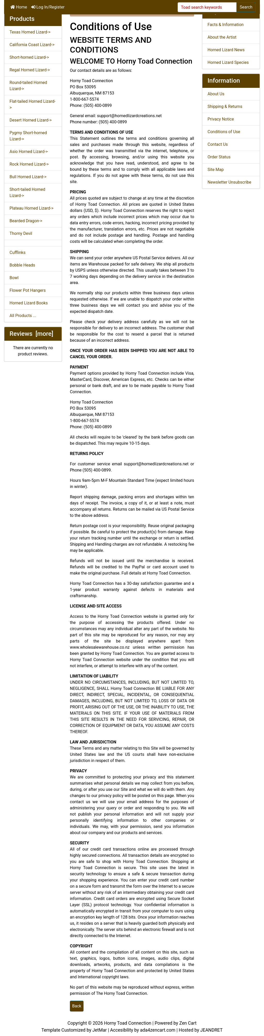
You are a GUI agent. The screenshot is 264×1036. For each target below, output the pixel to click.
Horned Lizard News (226, 49)
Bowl (14, 277)
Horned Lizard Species (228, 62)
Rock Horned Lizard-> (29, 164)
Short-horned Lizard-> (29, 57)
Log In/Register (47, 7)
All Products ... (23, 315)
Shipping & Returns (225, 106)
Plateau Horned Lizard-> (31, 208)
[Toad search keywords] (207, 7)
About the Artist (222, 37)
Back (76, 1006)
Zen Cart (187, 1023)
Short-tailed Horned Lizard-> (27, 192)
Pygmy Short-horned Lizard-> (28, 135)
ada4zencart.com (157, 1030)
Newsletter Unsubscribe (229, 182)
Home (18, 7)
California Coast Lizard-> (32, 44)
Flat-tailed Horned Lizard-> (32, 104)
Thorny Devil (21, 233)
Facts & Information (226, 24)
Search (246, 7)
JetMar (99, 1030)
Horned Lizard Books (29, 303)
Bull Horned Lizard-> (28, 176)
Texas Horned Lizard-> (30, 32)
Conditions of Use (224, 131)
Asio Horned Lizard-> (29, 151)
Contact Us (218, 144)
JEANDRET (211, 1030)
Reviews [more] (31, 333)
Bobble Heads (22, 265)
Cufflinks (18, 252)
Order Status (219, 157)
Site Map (216, 169)
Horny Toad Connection (127, 1023)
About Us (216, 93)
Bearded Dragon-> (26, 220)
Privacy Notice (221, 119)
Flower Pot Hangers (28, 290)
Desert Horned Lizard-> (31, 120)
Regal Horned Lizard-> (30, 69)
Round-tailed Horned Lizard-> (28, 85)
